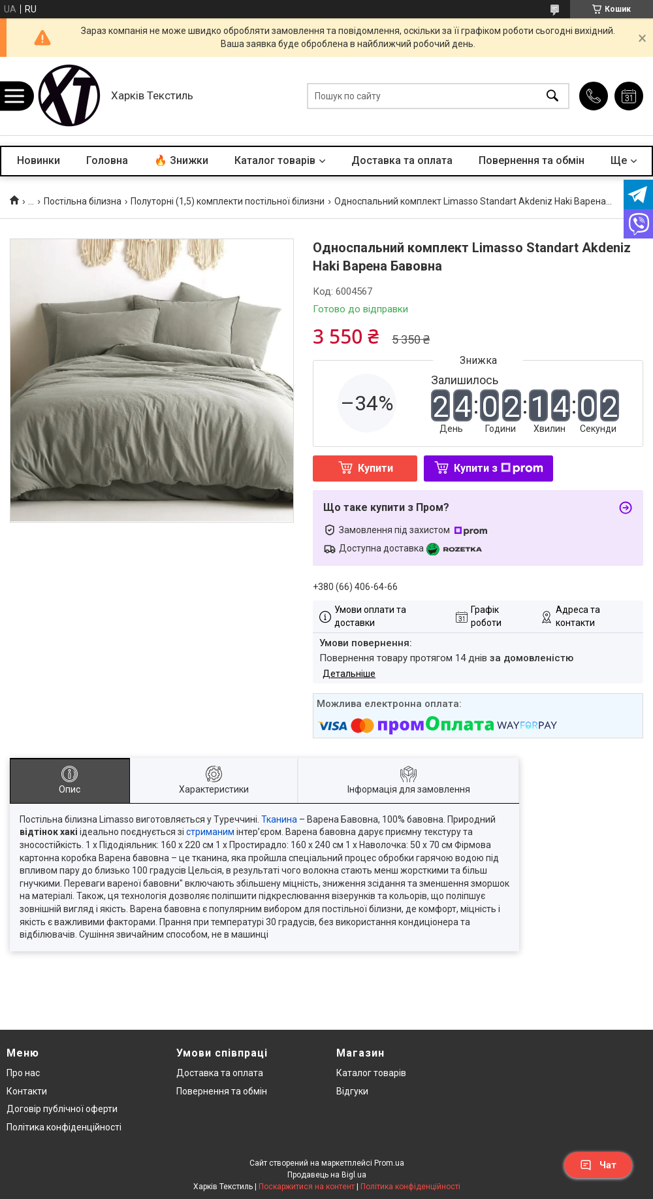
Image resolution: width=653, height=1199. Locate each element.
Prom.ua (389, 1163)
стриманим (210, 832)
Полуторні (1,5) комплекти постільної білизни (228, 201)
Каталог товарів (274, 160)
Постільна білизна (82, 201)
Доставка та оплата (402, 160)
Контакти (27, 1091)
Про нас (23, 1073)
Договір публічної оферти (62, 1109)
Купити (375, 468)
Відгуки (352, 1091)
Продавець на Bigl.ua (326, 1174)
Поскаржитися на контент (307, 1186)
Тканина (279, 819)
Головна (107, 160)
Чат (598, 1165)
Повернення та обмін (531, 160)
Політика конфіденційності (64, 1127)
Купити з (498, 468)
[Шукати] (552, 96)
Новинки (38, 160)
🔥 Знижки (181, 160)
